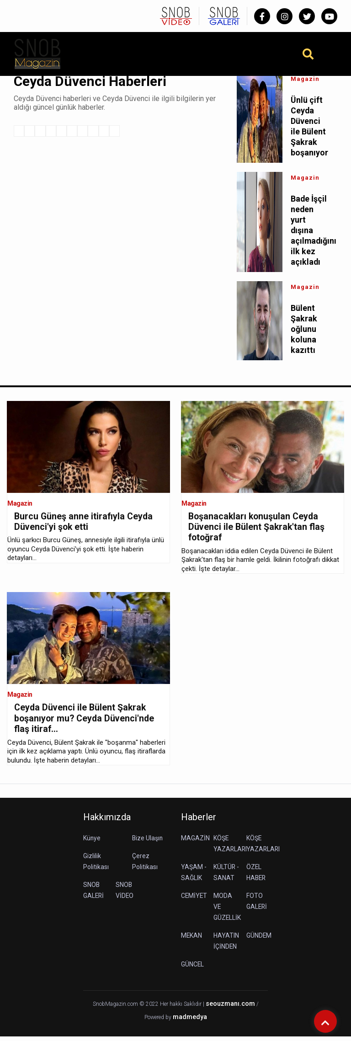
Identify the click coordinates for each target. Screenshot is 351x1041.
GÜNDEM (259, 940)
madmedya (190, 1021)
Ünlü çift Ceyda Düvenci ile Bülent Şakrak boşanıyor (309, 127)
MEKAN (191, 940)
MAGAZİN (195, 843)
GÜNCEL (192, 969)
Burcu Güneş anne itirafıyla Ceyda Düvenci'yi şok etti (84, 525)
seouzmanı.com (230, 1009)
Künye (92, 843)
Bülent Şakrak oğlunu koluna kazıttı (304, 332)
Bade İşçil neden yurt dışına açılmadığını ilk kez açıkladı (309, 232)
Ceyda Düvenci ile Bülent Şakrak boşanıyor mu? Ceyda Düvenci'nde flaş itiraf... (85, 722)
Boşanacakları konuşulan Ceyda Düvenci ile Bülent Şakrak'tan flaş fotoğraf (257, 530)
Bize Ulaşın (148, 843)
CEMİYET (194, 900)
